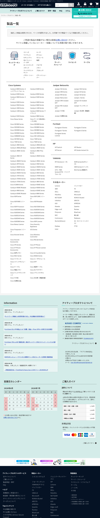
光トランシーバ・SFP (28, 61)
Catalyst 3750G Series (17, 181)
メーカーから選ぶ (28, 5)
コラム (67, 11)
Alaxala (57, 206)
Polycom (58, 212)
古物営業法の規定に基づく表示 (80, 504)
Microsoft (77, 194)
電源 (37, 60)
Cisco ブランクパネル (37, 273)
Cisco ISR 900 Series (17, 139)
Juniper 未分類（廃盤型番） (81, 112)
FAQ (60, 11)
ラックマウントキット (28, 71)
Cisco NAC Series (16, 256)
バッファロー (78, 186)
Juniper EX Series (80, 92)
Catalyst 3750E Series (37, 179)
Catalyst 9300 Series (17, 102)
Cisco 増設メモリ (15, 270)
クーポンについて (9, 501)
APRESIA (77, 203)
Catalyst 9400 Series (37, 102)
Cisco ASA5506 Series (17, 212)
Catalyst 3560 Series (37, 164)
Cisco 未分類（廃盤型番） (38, 278)
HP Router (77, 147)
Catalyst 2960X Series (37, 156)
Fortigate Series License (60, 134)
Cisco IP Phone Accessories (15, 249)
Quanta (76, 206)
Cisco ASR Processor (17, 206)
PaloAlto (58, 194)
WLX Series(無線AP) (80, 170)
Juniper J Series (79, 98)
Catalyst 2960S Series (37, 148)
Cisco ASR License (36, 221)
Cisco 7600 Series (36, 142)
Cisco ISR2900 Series (17, 130)
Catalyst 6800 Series (37, 193)
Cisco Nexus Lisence (17, 224)
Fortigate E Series (80, 127)
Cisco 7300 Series (16, 142)
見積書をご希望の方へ (11, 493)
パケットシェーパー (41, 76)
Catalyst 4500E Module (18, 187)
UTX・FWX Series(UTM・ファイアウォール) (62, 172)
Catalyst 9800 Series (37, 116)
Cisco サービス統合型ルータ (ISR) (37, 120)
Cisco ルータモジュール (37, 259)
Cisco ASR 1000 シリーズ (37, 197)
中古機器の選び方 (9, 509)
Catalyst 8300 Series (17, 94)
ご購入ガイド (40, 11)
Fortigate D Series (61, 127)
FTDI (75, 226)
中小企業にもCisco (10, 512)
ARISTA (76, 200)
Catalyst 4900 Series (17, 190)
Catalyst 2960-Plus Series (36, 152)
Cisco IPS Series (15, 245)
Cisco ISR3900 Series (17, 133)
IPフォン (39, 55)
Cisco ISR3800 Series (37, 130)
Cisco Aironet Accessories (14, 241)
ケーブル (74, 485)
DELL (56, 192)
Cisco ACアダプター (36, 270)
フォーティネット (38, 481)
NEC (56, 215)
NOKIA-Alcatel (79, 197)
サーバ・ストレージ (78, 479)
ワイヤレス (27, 55)
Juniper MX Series (61, 95)
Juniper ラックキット (81, 106)
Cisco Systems (14, 85)
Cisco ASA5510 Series (17, 215)
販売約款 (74, 495)
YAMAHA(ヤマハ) (38, 484)
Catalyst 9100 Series (17, 116)
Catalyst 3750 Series (17, 176)
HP (54, 143)
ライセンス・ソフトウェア (80, 482)
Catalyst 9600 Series (37, 105)
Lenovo (57, 186)
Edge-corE (58, 209)
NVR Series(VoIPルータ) (81, 163)
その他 (73, 490)
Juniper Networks (61, 85)
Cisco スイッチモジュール (17, 263)
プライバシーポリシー (77, 499)
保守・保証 (52, 11)
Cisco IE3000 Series (16, 184)
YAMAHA (57, 158)
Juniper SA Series (80, 95)
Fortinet (56, 124)
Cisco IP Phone (35, 245)
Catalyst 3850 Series (37, 181)
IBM (56, 189)
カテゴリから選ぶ (44, 5)
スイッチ (26, 52)
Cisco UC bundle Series (37, 253)
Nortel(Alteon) (60, 221)
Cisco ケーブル (15, 267)
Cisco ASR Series (15, 196)
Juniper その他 (59, 111)
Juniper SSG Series (80, 89)
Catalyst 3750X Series (37, 176)
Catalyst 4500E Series (37, 184)
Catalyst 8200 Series (37, 89)
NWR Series (59, 167)
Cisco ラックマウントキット (17, 274)
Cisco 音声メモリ (15, 253)
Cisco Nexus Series (16, 119)
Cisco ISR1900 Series (17, 127)
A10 (56, 203)
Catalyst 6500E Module (18, 193)
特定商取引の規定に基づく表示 (80, 501)
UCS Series (33, 229)
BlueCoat (77, 212)
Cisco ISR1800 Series (37, 124)
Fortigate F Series (61, 130)
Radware (77, 218)
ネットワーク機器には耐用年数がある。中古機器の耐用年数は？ (25, 316)
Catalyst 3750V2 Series (18, 179)
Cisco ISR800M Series (17, 136)
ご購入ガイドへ (88, 443)
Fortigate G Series (80, 130)
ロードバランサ (28, 65)
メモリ (38, 68)
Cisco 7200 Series (36, 139)
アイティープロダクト (7, 15)
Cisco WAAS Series (36, 256)
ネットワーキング (77, 476)
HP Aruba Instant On (81, 150)
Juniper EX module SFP (80, 102)
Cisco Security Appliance (35, 225)
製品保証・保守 (8, 482)
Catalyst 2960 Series (17, 145)
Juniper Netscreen (61, 98)
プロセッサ (39, 70)
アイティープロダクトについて (21, 11)
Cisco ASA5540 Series (17, 218)
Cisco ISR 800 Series (17, 124)
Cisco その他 (14, 278)
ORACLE (77, 192)
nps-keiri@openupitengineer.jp (81, 362)
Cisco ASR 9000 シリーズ (17, 202)
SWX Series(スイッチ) (81, 167)
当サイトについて (9, 476)
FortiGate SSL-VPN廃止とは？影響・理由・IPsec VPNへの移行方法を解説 (28, 329)
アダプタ (39, 65)
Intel (56, 229)
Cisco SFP (33, 262)
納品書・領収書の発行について (14, 495)
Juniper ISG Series (61, 89)
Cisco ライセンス (15, 259)
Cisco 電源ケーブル (36, 267)
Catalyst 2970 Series (17, 164)
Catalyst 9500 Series (17, 105)
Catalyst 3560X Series (17, 167)
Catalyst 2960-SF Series (16, 157)
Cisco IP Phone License (38, 248)
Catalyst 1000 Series (17, 108)
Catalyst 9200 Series (37, 97)
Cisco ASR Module (36, 201)
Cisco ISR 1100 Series (37, 136)
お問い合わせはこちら (10, 417)
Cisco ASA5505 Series (37, 209)
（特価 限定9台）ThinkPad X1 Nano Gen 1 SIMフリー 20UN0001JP (26, 370)
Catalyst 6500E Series (37, 190)
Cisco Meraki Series (36, 240)
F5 (75, 189)
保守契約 (74, 497)
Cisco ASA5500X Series (17, 209)
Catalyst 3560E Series (17, 170)
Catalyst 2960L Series (37, 161)
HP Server (58, 150)
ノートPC (74, 487)
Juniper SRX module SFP (61, 102)
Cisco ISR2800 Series (37, 127)
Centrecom (59, 218)
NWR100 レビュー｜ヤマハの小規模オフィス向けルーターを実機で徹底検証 (29, 357)
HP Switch (58, 147)
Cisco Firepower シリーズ (18, 230)
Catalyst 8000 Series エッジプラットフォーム (18, 90)
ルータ (38, 52)
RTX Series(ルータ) (61, 162)
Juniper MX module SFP (61, 107)
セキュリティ (28, 57)
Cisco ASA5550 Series (37, 218)
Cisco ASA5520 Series (37, 215)
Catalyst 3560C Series (37, 170)
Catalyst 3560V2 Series (38, 167)
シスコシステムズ (38, 476)
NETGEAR (58, 197)
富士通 (76, 215)
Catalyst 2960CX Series (18, 161)
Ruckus (76, 209)
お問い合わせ (61, 40)
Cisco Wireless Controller (35, 235)
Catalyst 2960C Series (17, 151)
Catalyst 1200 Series (37, 108)
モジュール (39, 57)
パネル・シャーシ (28, 76)
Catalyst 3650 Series (37, 173)
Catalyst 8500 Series (37, 94)
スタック (26, 68)
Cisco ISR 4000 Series (37, 133)
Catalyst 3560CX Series (18, 173)
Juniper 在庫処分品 (61, 116)
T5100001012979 (88, 338)
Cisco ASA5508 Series (37, 212)
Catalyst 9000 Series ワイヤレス (38, 112)
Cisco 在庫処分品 (15, 281)
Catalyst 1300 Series (17, 111)
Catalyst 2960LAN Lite (37, 145)
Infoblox (58, 200)
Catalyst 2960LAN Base (18, 148)
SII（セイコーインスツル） (81, 222)
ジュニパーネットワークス (58, 477)
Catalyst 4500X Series (37, 187)
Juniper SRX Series (61, 92)
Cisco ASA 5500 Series (37, 206)
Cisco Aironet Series (17, 234)
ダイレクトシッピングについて (14, 498)
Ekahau (57, 226)
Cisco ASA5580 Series (17, 221)
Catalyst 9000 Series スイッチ (18, 98)
